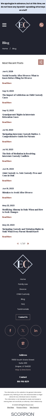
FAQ (23, 304)
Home (23, 279)
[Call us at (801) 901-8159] (41, 25)
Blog (23, 299)
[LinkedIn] (35, 330)
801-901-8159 (23, 381)
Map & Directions (23, 369)
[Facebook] (10, 330)
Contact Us (22, 317)
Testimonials (23, 309)
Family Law (23, 284)
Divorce (23, 289)
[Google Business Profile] (23, 343)
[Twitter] (23, 330)
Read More (7, 83)
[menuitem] (10, 407)
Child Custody (23, 294)
